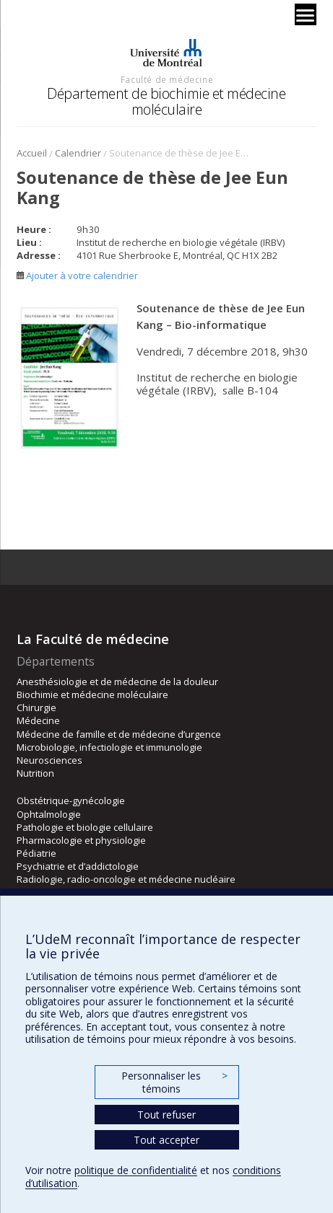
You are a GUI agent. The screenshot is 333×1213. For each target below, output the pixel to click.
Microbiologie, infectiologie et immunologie (109, 747)
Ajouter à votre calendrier (77, 275)
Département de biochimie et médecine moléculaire (166, 101)
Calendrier (78, 152)
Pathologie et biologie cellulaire (85, 827)
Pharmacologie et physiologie (81, 840)
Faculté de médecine (167, 79)
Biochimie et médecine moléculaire (92, 694)
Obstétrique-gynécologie (71, 800)
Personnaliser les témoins (174, 1082)
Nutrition (35, 773)
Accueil (32, 152)
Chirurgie (36, 707)
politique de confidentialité (135, 1170)
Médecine (38, 720)
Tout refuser (166, 1114)
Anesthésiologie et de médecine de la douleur (117, 681)
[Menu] (305, 14)
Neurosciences (49, 760)
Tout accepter (166, 1140)
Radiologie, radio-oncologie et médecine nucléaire (126, 879)
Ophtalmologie (49, 814)
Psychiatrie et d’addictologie (78, 866)
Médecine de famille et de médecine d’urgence (119, 734)
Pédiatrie (36, 853)
